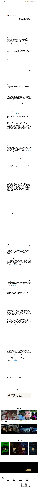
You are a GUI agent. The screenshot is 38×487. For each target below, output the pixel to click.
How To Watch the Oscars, (14, 264)
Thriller (14, 480)
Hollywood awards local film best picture (15, 340)
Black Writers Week (28, 477)
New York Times (13, 66)
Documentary (8, 478)
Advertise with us (33, 477)
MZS (19, 478)
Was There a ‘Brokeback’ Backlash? (16, 360)
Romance (14, 477)
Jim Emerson (9, 15)
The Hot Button (13, 231)
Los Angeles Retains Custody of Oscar (12, 354)
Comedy (8, 477)
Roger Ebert (27, 480)
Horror (8, 480)
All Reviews (2, 477)
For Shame (12, 385)
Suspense (14, 479)
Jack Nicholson (21, 250)
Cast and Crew (2, 478)
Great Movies (20, 477)
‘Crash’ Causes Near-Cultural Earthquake (17, 131)
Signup (26, 1)
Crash (29, 20)
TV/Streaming (27, 479)
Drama (8, 479)
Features (27, 478)
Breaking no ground (15, 285)
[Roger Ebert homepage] (5, 1)
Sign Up (2, 480)
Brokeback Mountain (22, 22)
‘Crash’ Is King (13, 107)
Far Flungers (20, 479)
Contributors (33, 478)
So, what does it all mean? (18, 209)
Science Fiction (15, 478)
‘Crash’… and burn (14, 176)
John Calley (8, 344)
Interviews (20, 480)
